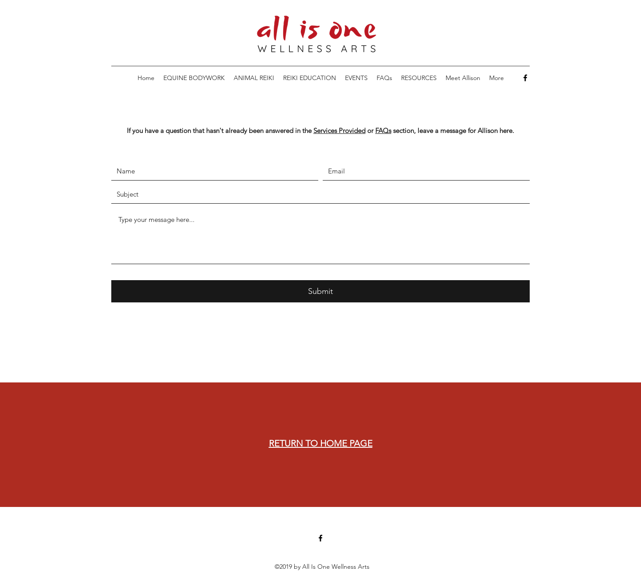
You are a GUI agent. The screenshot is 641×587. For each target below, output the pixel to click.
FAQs (383, 130)
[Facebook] (525, 77)
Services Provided (339, 130)
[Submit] (320, 291)
